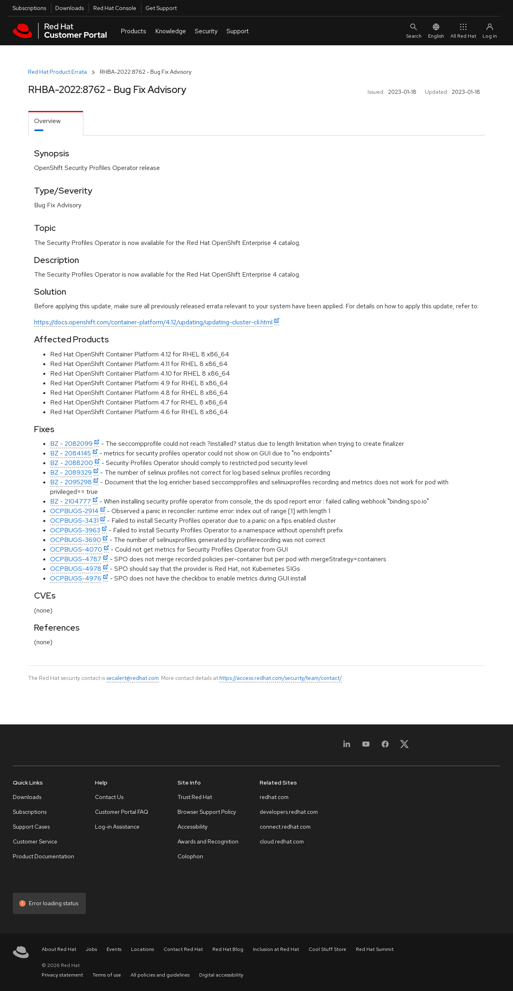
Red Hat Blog (227, 949)
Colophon (190, 856)
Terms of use (107, 975)
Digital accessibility (221, 975)
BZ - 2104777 (70, 501)
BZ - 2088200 (71, 463)
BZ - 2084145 (70, 453)
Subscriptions (29, 8)
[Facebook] (385, 746)
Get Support (161, 8)
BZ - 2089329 (71, 472)
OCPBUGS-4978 (75, 568)
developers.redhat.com (289, 811)
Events (114, 949)
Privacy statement (62, 975)
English (436, 30)
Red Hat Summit (375, 949)
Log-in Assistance (117, 826)
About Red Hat (59, 949)
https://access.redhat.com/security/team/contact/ (280, 678)
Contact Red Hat (183, 949)
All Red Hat (463, 30)
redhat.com (274, 797)
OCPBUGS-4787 (75, 559)
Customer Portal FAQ (121, 811)
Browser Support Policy (207, 811)
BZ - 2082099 (71, 443)
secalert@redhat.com (132, 678)
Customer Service (35, 841)
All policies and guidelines (160, 975)
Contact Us (109, 797)
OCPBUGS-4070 (76, 549)
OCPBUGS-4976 (75, 578)
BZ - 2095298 (71, 482)
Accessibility (193, 826)
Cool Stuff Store (327, 949)
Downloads (69, 8)
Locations (142, 949)
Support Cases (31, 826)
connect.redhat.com (285, 826)
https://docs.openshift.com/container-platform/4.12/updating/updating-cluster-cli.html (153, 322)
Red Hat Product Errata (57, 71)
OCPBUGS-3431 (74, 520)
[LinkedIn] (346, 746)
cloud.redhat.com (282, 841)
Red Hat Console (114, 8)
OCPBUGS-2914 (74, 511)
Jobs (91, 949)
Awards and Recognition (208, 841)
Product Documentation (43, 856)
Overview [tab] (47, 121)
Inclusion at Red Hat (276, 949)
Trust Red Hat (195, 797)
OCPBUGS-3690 (75, 540)
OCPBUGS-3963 (75, 530)
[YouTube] (366, 746)
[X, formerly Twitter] (404, 746)
